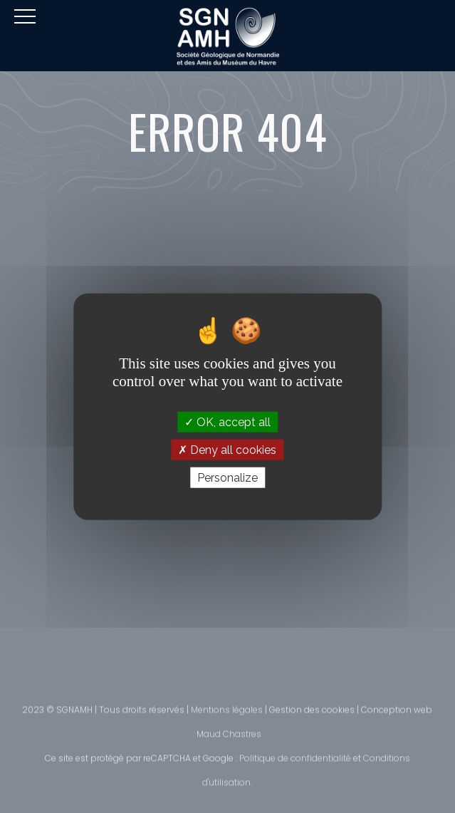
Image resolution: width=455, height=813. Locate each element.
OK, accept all (227, 421)
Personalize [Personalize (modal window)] (227, 478)
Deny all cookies (227, 449)
